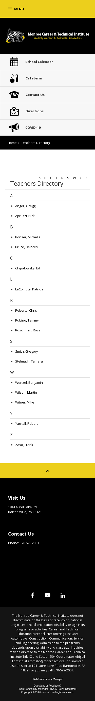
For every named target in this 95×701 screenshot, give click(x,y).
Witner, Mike (24, 402)
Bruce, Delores (26, 247)
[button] (16, 9)
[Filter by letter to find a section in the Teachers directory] (62, 174)
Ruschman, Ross (28, 330)
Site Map (15, 564)
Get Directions (20, 519)
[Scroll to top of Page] (48, 471)
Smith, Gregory (26, 351)
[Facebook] (32, 595)
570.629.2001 (29, 543)
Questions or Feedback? (47, 685)
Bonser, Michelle (28, 237)
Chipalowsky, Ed (27, 268)
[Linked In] (62, 595)
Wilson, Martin (26, 392)
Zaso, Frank (24, 444)
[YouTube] (47, 595)
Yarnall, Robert (26, 423)
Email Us (15, 550)
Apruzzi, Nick (25, 216)
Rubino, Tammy (27, 320)
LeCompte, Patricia (29, 289)
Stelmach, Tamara (29, 361)
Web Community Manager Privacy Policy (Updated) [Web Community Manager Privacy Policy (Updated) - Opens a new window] (47, 689)
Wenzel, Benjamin (29, 382)
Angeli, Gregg (25, 206)
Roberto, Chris (26, 310)
